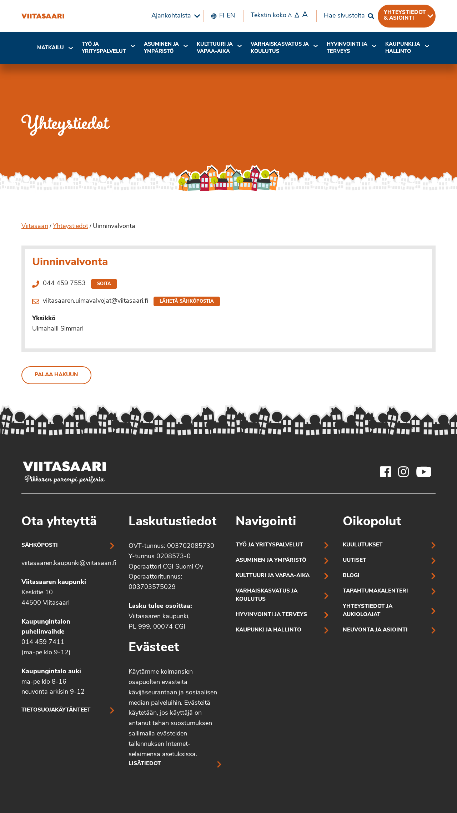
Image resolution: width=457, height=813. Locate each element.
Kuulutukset (363, 545)
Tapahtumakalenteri (375, 591)
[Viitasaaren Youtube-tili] (424, 471)
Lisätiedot (145, 764)
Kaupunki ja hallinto (402, 48)
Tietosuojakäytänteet (56, 710)
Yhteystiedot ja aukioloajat (367, 611)
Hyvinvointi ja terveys (271, 615)
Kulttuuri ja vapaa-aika (215, 48)
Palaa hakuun (56, 375)
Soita (104, 284)
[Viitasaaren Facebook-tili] (385, 471)
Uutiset (354, 560)
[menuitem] (174, 16)
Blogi (351, 576)
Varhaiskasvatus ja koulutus (280, 48)
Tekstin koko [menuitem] (279, 15)
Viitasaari (34, 226)
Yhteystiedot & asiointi (405, 15)
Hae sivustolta (344, 16)
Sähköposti (39, 545)
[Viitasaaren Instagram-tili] (403, 471)
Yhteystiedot (70, 226)
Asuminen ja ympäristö (161, 48)
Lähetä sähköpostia (187, 301)
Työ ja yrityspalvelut (104, 48)
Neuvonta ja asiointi (375, 630)
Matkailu (50, 48)
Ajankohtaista (171, 16)
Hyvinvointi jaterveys (347, 48)
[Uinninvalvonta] (42, 16)
